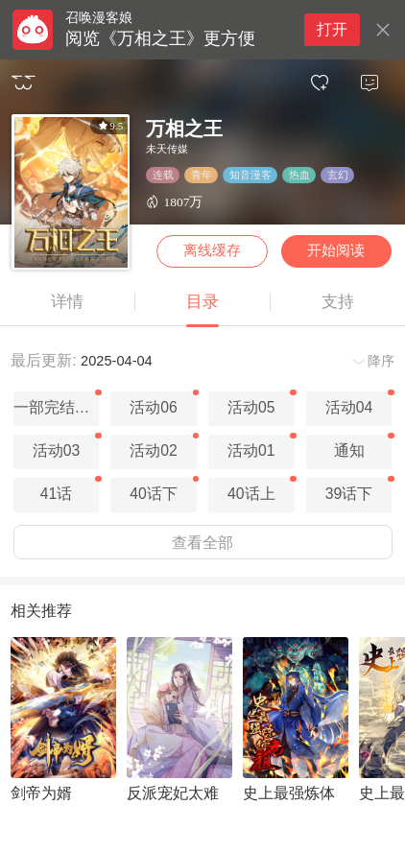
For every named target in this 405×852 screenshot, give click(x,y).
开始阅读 (336, 250)
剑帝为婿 (41, 793)
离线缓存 (212, 250)
